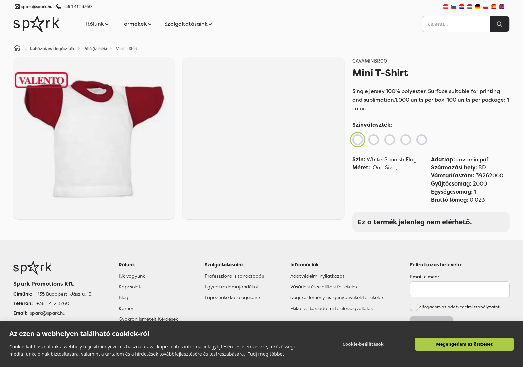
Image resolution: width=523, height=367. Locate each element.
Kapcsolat (130, 287)
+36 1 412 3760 (77, 6)
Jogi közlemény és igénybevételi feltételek (337, 297)
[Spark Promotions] (36, 24)
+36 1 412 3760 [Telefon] (52, 303)
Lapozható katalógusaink (233, 297)
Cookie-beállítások (363, 344)
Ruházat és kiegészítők (52, 48)
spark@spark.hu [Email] (47, 313)
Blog (123, 297)
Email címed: (424, 277)
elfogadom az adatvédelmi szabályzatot (459, 307)
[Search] (500, 24)
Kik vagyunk (132, 276)
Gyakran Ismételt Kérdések (148, 319)
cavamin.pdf (459, 159)
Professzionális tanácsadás (234, 276)
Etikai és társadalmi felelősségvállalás (331, 308)
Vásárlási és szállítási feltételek (324, 287)
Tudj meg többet (266, 354)
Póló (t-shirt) (95, 48)
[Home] (17, 48)
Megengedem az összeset (464, 344)
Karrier (126, 308)
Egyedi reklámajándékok (232, 287)
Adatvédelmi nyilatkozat (317, 276)
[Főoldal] (52, 268)
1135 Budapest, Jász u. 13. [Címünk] (64, 294)
